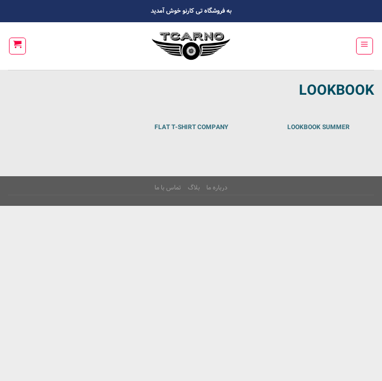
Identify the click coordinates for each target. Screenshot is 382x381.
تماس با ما (167, 188)
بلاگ (194, 188)
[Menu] (365, 46)
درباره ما (217, 188)
